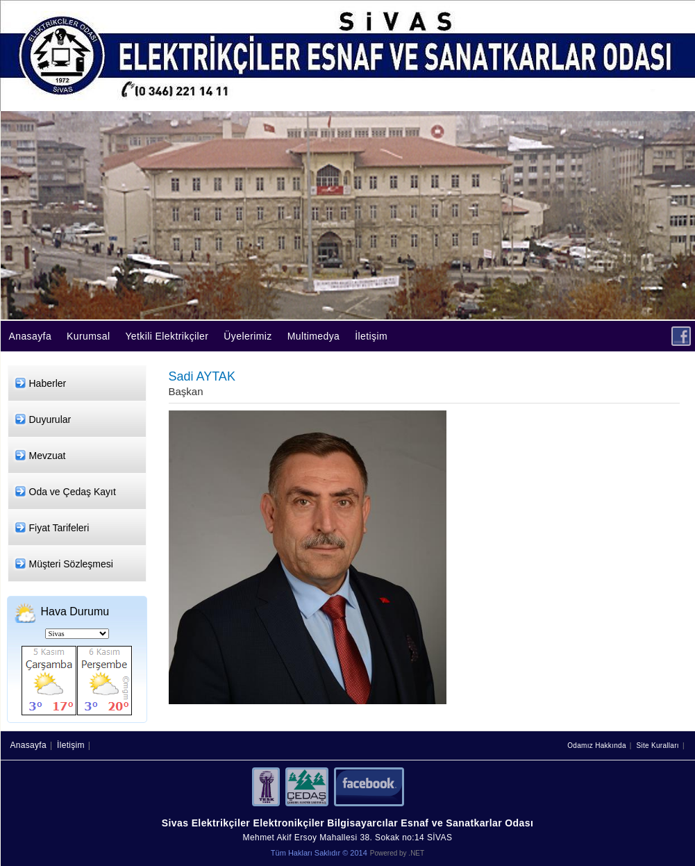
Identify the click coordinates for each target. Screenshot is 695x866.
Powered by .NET (397, 853)
